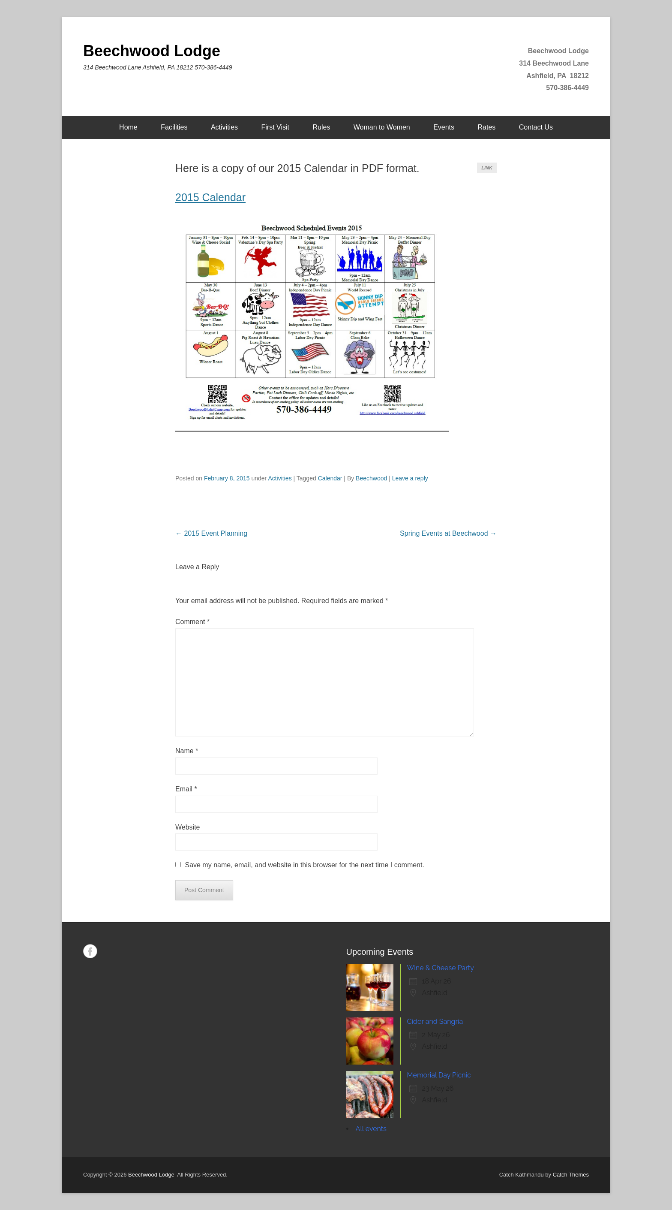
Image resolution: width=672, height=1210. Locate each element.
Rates (487, 127)
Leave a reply (410, 478)
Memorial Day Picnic (439, 1075)
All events (371, 1129)
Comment (192, 621)
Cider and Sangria (435, 1021)
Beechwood (371, 478)
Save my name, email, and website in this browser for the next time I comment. (304, 865)
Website (187, 827)
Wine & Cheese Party (440, 968)
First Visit (275, 127)
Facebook (90, 951)
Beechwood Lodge (151, 51)
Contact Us (536, 127)
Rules (321, 127)
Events (443, 127)
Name (186, 750)
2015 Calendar (210, 197)
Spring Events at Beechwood (448, 533)
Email (186, 789)
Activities (224, 127)
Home (128, 127)
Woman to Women (382, 127)
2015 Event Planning (211, 533)
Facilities (174, 127)
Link (486, 167)
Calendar (330, 478)
